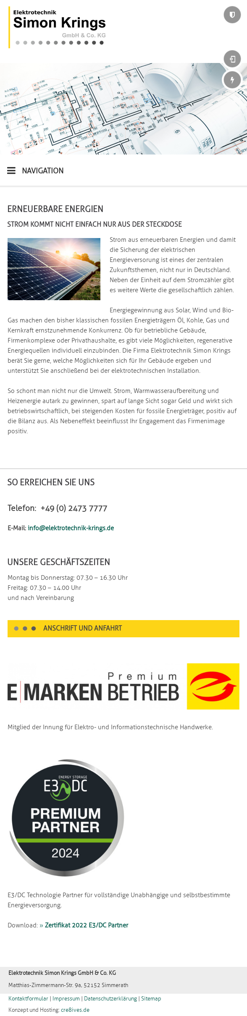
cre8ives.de (75, 1010)
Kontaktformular (28, 998)
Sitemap (151, 998)
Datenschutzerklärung (110, 998)
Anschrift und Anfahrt (82, 628)
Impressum (66, 998)
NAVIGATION (35, 170)
